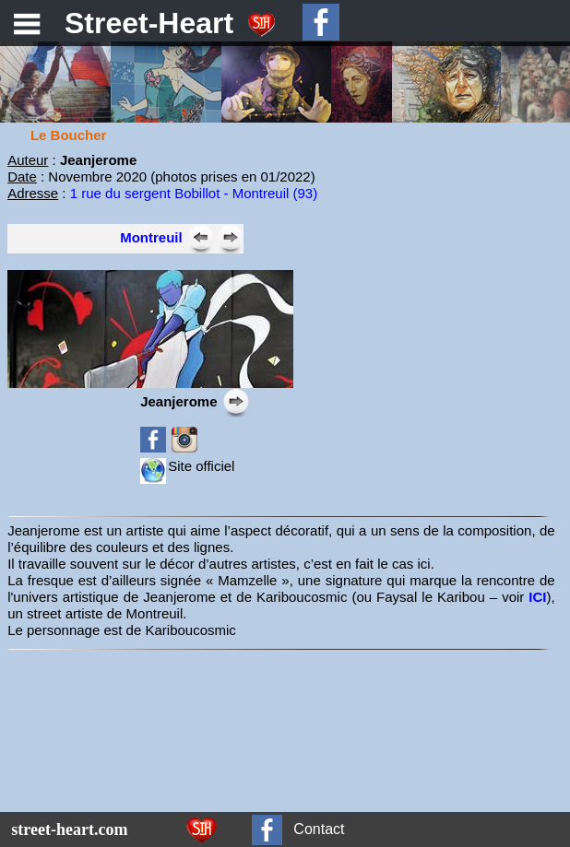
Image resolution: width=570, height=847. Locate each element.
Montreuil (151, 237)
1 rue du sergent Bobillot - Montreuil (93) (193, 193)
